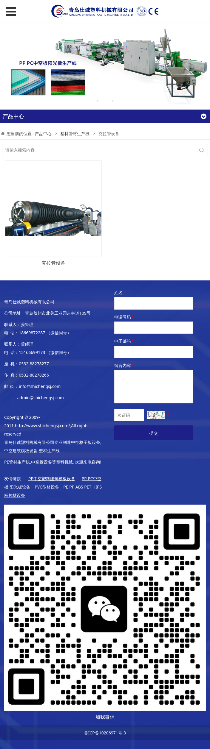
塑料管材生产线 (74, 133)
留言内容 (124, 365)
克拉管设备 (53, 263)
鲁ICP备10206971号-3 (105, 733)
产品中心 (43, 133)
